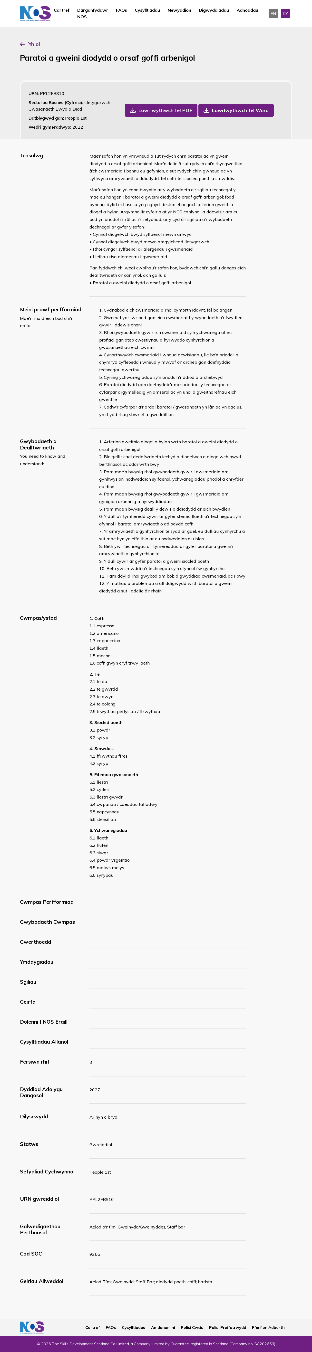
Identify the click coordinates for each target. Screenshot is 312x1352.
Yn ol (34, 44)
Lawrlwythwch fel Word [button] (240, 110)
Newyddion (179, 10)
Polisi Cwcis (192, 1327)
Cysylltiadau (147, 10)
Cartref (61, 10)
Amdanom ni (163, 1327)
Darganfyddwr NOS (92, 13)
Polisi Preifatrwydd (227, 1327)
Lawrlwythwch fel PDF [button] (165, 110)
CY (285, 13)
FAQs (121, 10)
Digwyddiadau (214, 10)
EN (273, 13)
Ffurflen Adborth (268, 1327)
